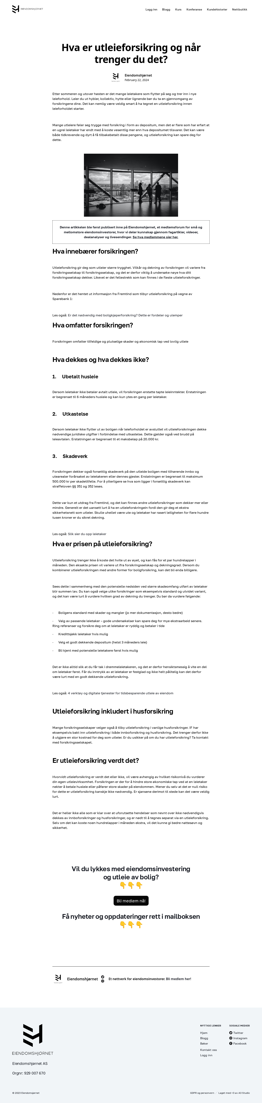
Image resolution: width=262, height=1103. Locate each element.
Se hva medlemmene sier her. (155, 237)
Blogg (166, 9)
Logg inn (151, 9)
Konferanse (194, 9)
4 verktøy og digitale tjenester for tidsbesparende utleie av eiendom (120, 693)
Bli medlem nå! (131, 900)
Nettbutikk (239, 9)
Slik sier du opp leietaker (87, 534)
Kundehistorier (217, 9)
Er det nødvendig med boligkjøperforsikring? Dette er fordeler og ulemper (125, 315)
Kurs (178, 9)
